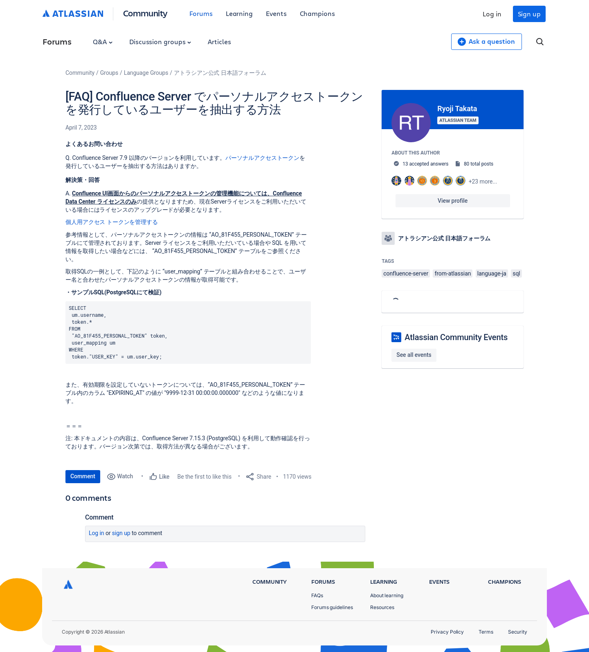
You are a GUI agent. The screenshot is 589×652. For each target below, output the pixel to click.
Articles (219, 41)
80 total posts (478, 164)
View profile (453, 200)
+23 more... (483, 181)
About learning (386, 595)
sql (516, 273)
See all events (413, 355)
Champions (317, 13)
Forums (201, 13)
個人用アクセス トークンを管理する (111, 222)
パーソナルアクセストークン (262, 158)
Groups (109, 72)
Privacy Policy (447, 632)
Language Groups (146, 72)
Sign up (529, 13)
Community (145, 13)
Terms (486, 632)
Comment (82, 476)
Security (517, 632)
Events (276, 13)
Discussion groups (160, 41)
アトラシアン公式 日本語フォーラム (220, 72)
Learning (239, 13)
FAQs (317, 595)
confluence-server (405, 273)
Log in (492, 13)
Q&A (102, 41)
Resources (382, 607)
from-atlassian (452, 273)
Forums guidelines (332, 607)
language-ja (491, 273)
